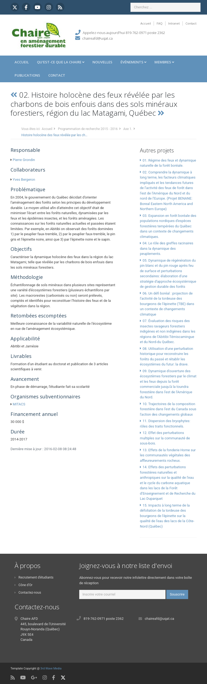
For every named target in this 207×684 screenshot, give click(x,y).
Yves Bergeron (24, 179)
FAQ (160, 23)
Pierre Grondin (24, 160)
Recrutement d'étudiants (34, 577)
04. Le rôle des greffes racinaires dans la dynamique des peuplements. (166, 248)
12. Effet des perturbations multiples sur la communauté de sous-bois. (165, 438)
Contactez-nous (28, 592)
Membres (164, 62)
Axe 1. (127, 129)
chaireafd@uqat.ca (97, 38)
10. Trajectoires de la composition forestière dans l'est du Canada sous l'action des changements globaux (168, 409)
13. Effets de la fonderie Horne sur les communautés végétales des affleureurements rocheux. (168, 455)
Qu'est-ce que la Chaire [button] (60, 62)
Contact (190, 23)
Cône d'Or (23, 585)
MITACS (19, 404)
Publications (27, 75)
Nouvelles (102, 62)
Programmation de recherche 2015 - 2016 (88, 129)
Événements (133, 62)
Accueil (145, 23)
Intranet (174, 23)
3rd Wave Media (50, 668)
